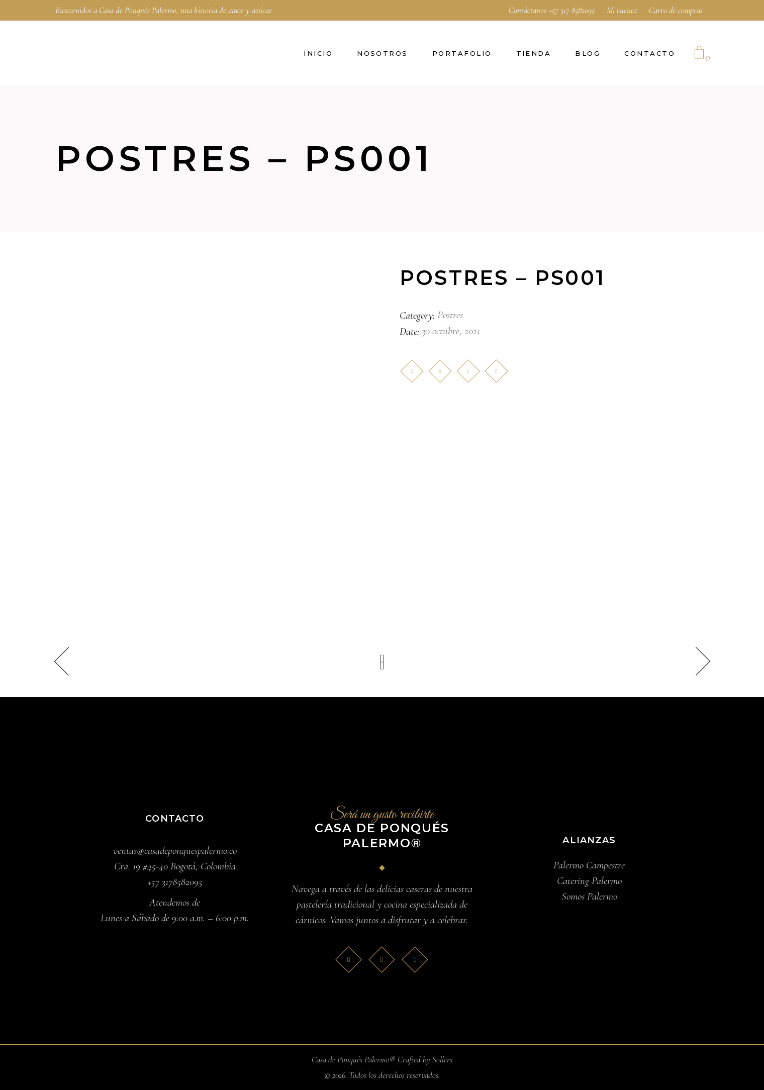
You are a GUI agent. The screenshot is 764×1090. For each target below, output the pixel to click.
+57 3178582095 (175, 881)
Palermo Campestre (589, 865)
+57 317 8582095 (571, 10)
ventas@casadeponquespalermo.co (175, 850)
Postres (450, 315)
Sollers (442, 1059)
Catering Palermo (589, 880)
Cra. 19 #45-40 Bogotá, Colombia (175, 866)
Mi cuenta (622, 10)
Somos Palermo (589, 896)
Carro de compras (676, 10)
